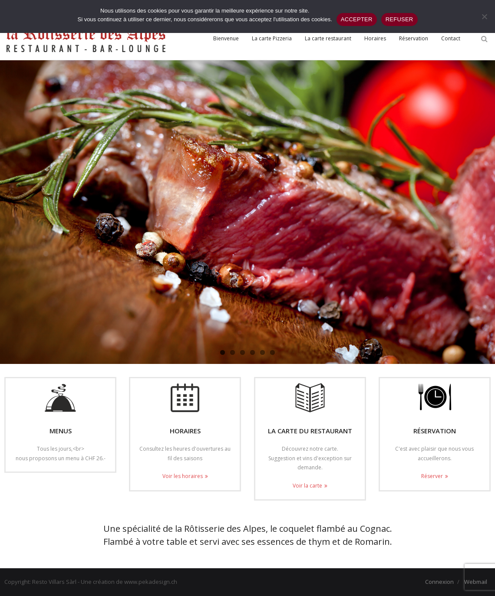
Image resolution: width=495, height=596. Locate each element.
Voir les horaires (182, 476)
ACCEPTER (357, 19)
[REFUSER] (484, 16)
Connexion (439, 582)
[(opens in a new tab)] (310, 397)
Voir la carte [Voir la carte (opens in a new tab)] (307, 485)
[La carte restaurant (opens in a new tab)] (328, 38)
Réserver (432, 476)
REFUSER (399, 19)
